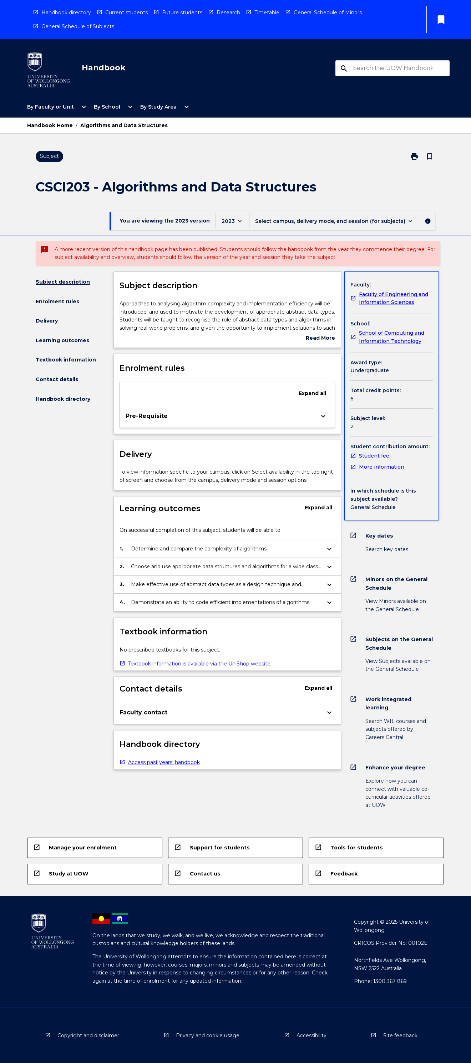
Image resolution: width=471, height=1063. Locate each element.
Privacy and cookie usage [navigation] (207, 1035)
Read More (320, 338)
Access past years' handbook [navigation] (164, 762)
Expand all (312, 393)
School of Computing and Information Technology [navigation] (391, 337)
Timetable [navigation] (266, 12)
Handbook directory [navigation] (66, 12)
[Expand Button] (323, 416)
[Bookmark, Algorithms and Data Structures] (429, 156)
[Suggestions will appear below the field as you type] (393, 68)
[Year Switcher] (232, 221)
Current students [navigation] (126, 12)
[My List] (441, 19)
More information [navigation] (381, 467)
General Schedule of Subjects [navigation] (77, 26)
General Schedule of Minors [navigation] (328, 12)
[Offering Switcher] (334, 221)
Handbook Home (50, 125)
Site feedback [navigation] (400, 1035)
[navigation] (48, 71)
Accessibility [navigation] (311, 1035)
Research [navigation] (228, 12)
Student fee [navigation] (374, 456)
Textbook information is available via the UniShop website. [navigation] (200, 663)
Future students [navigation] (182, 12)
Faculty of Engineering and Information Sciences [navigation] (393, 298)
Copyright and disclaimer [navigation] (88, 1035)
